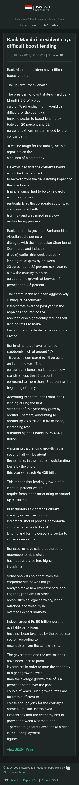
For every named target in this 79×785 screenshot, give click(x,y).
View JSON (15, 750)
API (46, 25)
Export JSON (50, 780)
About (56, 25)
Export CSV (30, 780)
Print (29, 750)
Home (23, 25)
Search (35, 25)
